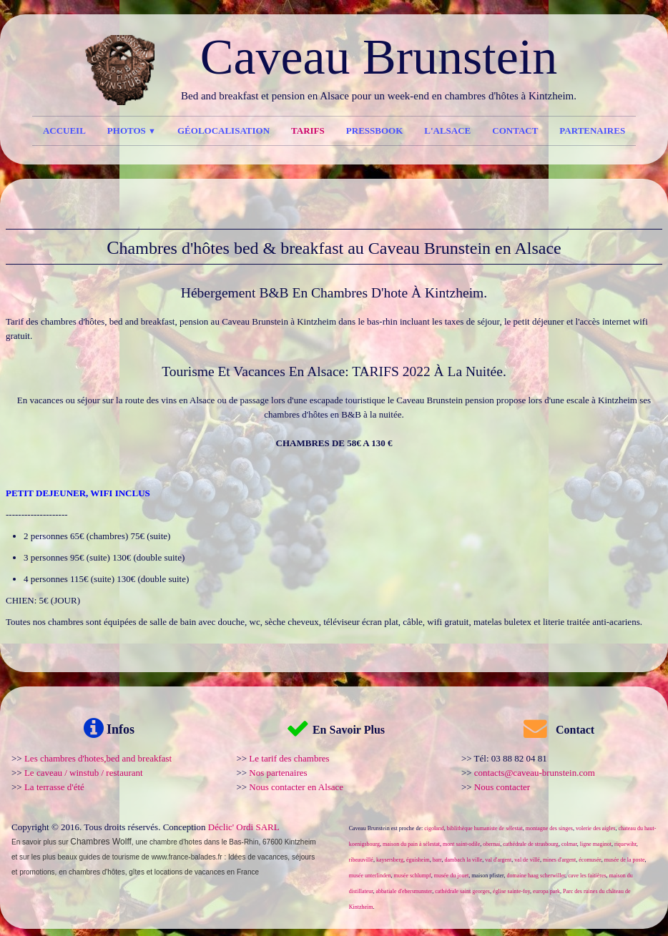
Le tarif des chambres (289, 758)
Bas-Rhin (243, 842)
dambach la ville (463, 860)
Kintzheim (300, 842)
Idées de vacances (258, 857)
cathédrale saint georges (462, 891)
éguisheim (418, 860)
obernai (491, 844)
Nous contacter (502, 787)
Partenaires (592, 130)
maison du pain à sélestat (411, 844)
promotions (36, 872)
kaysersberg (389, 860)
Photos (131, 130)
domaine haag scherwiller (535, 875)
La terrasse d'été (54, 787)
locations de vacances (189, 872)
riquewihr (625, 844)
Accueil (64, 130)
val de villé (527, 860)
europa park (546, 891)
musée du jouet (451, 875)
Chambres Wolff (101, 842)
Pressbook (374, 130)
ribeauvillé (361, 860)
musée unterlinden (370, 875)
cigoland (434, 828)
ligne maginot (595, 844)
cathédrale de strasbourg (531, 844)
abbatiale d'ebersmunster (404, 891)
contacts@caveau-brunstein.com (534, 772)
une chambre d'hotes (168, 842)
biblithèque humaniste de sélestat (485, 828)
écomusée (590, 860)
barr (437, 860)
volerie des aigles (596, 828)
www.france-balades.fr (187, 857)
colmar (569, 844)
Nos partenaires (278, 772)
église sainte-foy (511, 891)
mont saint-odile (461, 844)
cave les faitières (587, 875)
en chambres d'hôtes (92, 872)
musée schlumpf (412, 875)
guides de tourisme (109, 857)
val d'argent (498, 860)
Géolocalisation (223, 130)
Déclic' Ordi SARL (244, 827)
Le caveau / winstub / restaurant (83, 772)
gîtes (136, 872)
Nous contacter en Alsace (296, 787)
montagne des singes (549, 828)
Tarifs (308, 130)
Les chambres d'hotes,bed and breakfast (98, 758)
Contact (515, 130)
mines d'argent (559, 860)
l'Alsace (447, 130)
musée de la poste (624, 860)
